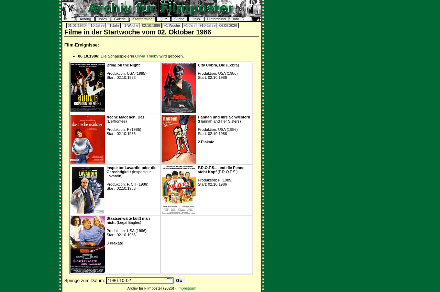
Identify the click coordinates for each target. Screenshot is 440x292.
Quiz (163, 19)
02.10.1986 (151, 26)
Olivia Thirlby (146, 56)
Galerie (120, 19)
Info (236, 19)
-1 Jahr (113, 26)
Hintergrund (216, 19)
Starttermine (143, 19)
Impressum (186, 288)
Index (102, 19)
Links (195, 19)
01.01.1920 (77, 26)
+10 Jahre (207, 26)
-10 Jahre (96, 26)
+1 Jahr (190, 26)
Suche (179, 19)
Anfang (85, 19)
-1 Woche (130, 26)
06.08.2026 (228, 26)
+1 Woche (172, 26)
